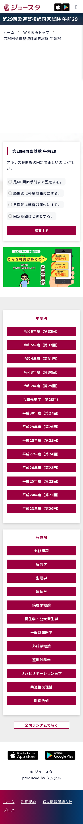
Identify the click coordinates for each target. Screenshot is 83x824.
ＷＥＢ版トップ (36, 32)
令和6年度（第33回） (41, 331)
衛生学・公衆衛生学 (41, 618)
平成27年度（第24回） (41, 454)
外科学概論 (41, 646)
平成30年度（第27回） (41, 413)
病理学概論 (41, 605)
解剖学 (41, 564)
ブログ (8, 810)
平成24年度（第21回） (41, 494)
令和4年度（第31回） (41, 358)
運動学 (41, 591)
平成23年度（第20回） (41, 508)
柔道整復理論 (41, 686)
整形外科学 (41, 659)
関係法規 (41, 700)
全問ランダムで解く (41, 725)
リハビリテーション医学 (41, 673)
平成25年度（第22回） (41, 481)
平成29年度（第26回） (41, 426)
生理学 (41, 577)
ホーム (8, 32)
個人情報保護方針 (57, 801)
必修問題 (41, 550)
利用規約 (28, 801)
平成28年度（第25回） (41, 440)
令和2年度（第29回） (41, 385)
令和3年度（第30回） (41, 372)
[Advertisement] (41, 85)
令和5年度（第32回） (41, 344)
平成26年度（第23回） (41, 467)
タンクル (53, 777)
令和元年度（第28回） (41, 399)
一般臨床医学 (41, 632)
